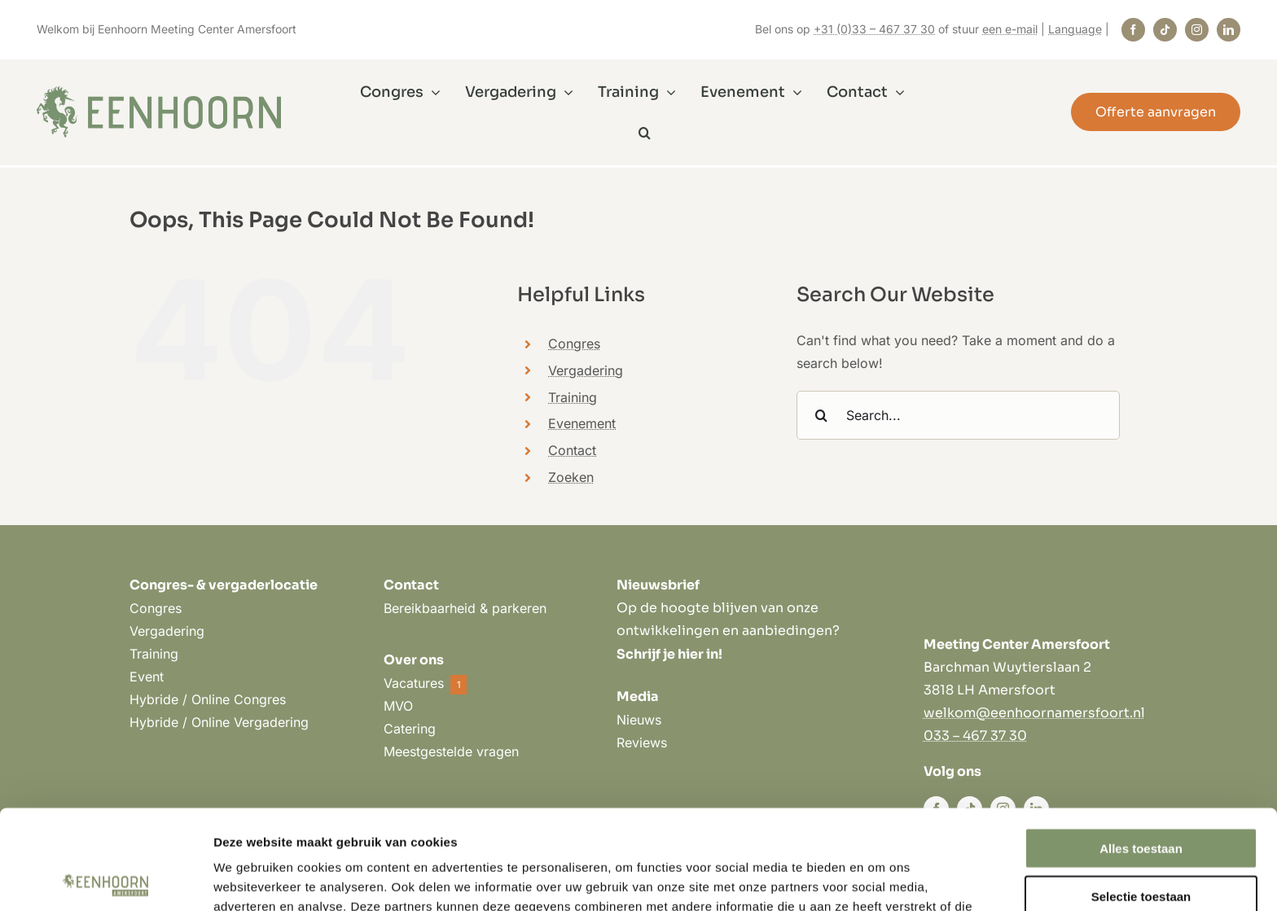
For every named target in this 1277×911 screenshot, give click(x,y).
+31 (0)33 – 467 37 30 (874, 29)
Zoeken (571, 477)
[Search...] (958, 415)
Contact (572, 450)
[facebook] (1133, 30)
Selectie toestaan (1141, 797)
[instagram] (1197, 30)
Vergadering (585, 370)
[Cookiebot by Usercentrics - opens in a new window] (105, 879)
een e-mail (1010, 29)
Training (572, 397)
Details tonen (880, 879)
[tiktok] (1165, 30)
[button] (644, 132)
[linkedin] (1228, 30)
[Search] (820, 415)
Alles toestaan (1141, 749)
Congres (574, 343)
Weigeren (1140, 844)
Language (1075, 29)
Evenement (582, 423)
